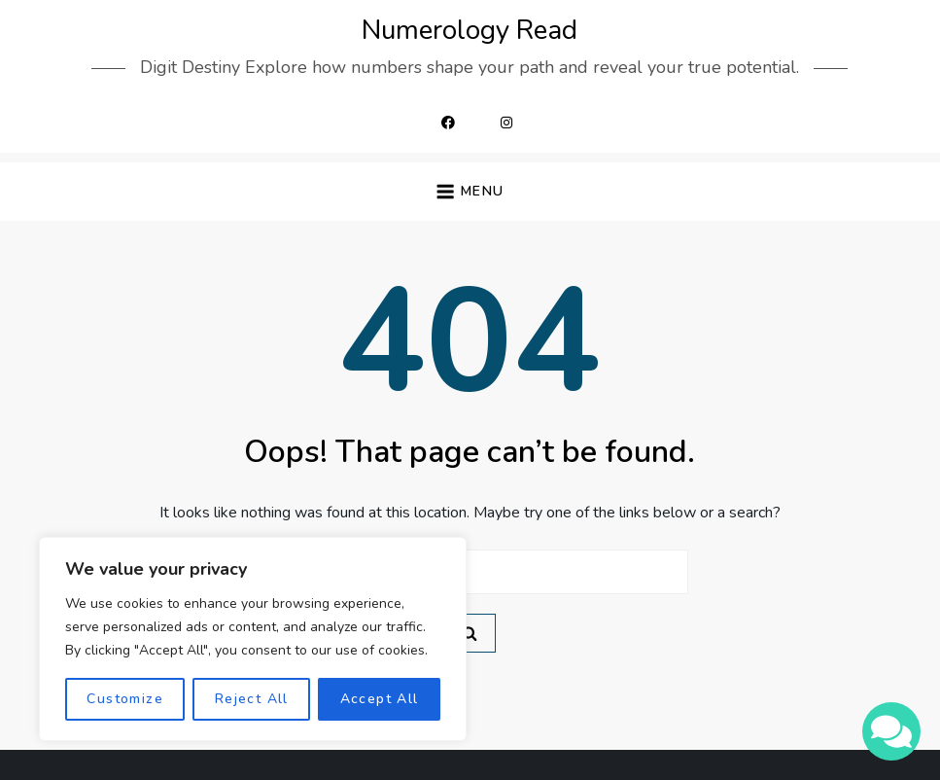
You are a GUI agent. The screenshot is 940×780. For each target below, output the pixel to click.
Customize (125, 699)
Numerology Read (469, 30)
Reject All (252, 699)
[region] (253, 639)
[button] (469, 192)
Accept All (379, 699)
